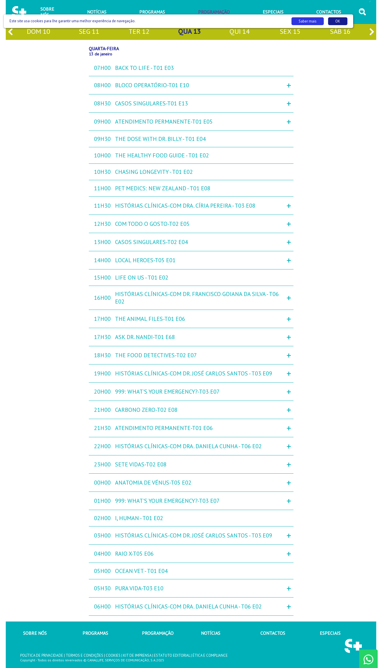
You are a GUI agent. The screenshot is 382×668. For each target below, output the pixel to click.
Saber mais (308, 21)
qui (239, 32)
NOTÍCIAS (210, 633)
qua (189, 32)
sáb (340, 32)
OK (337, 21)
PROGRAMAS (95, 633)
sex (290, 32)
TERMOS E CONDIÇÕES (84, 655)
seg (89, 32)
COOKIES (113, 655)
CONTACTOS (272, 633)
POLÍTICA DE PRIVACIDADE (41, 655)
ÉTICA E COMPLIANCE (210, 655)
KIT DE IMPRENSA (137, 655)
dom (38, 32)
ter (139, 32)
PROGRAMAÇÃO (158, 633)
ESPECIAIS (330, 633)
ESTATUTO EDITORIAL (172, 655)
